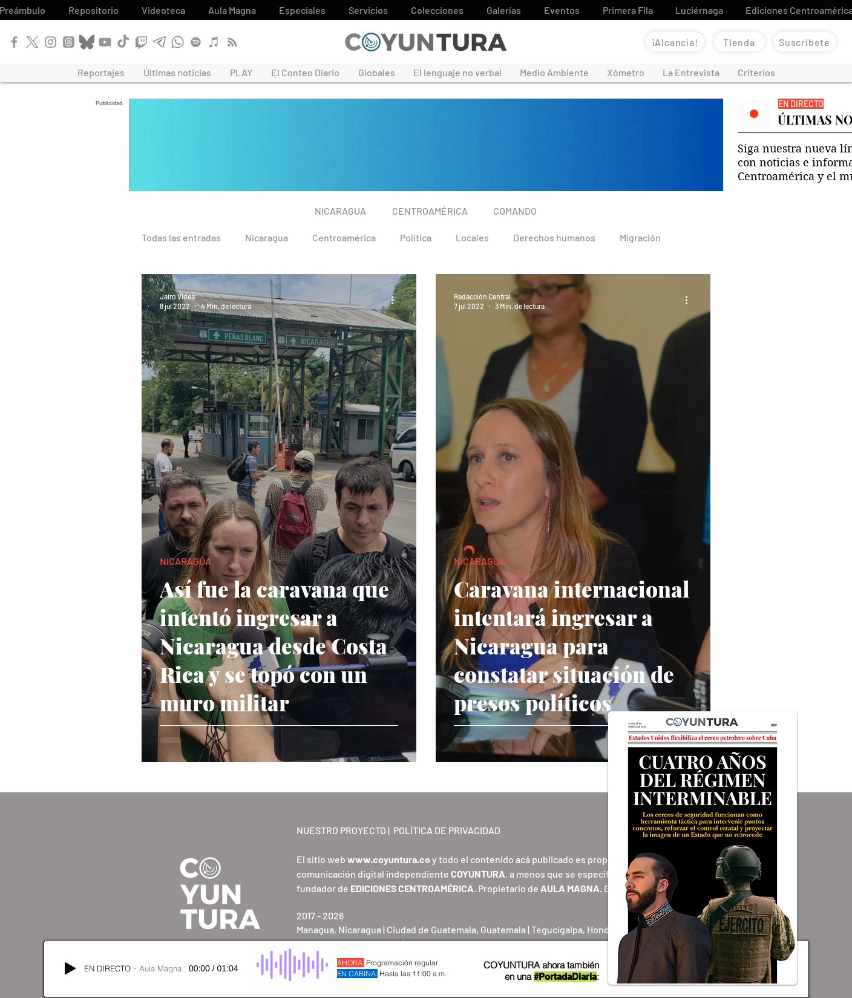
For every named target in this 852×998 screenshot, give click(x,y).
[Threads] (68, 42)
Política (415, 237)
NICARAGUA (185, 561)
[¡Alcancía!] (675, 41)
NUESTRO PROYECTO (341, 830)
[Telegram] (159, 42)
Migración (640, 237)
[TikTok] (123, 42)
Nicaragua (266, 237)
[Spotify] (195, 42)
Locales (472, 237)
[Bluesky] (86, 42)
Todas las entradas (181, 237)
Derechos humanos (554, 237)
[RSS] (232, 42)
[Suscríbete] (804, 41)
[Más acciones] (396, 300)
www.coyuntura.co (388, 859)
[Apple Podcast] (213, 42)
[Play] (70, 968)
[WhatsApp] (177, 42)
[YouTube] (105, 42)
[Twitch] (141, 42)
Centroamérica (344, 237)
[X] (32, 42)
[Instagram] (50, 42)
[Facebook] (14, 42)
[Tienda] (739, 41)
